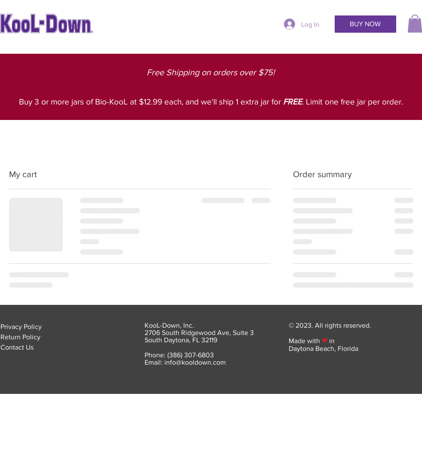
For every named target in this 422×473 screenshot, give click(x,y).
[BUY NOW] (365, 24)
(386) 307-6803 (190, 355)
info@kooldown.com (195, 362)
